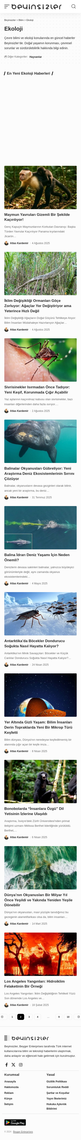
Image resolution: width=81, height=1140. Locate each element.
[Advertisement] (40, 120)
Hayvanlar (35, 56)
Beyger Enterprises (23, 1132)
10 (68, 1017)
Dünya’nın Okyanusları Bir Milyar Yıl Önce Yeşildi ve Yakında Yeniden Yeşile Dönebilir (38, 900)
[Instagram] (21, 1065)
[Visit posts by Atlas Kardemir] (6, 243)
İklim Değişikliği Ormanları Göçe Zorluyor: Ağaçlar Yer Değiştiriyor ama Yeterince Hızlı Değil (37, 306)
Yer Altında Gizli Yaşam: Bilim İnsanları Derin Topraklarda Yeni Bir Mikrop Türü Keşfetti (38, 727)
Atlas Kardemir (19, 243)
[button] (8, 6)
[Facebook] (6, 1065)
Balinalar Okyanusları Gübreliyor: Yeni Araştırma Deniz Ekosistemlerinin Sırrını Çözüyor (39, 473)
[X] (13, 1065)
